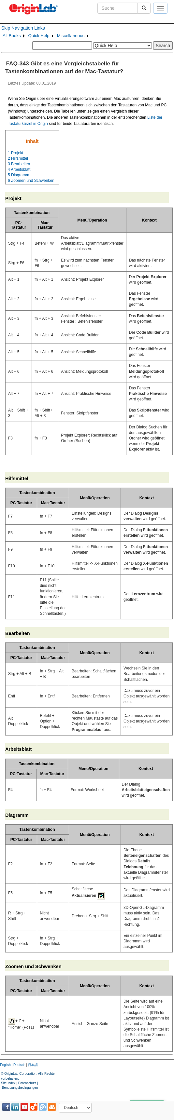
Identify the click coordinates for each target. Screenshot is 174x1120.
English (5, 1065)
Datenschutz (27, 1083)
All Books (12, 35)
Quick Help (39, 35)
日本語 (33, 1065)
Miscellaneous (70, 35)
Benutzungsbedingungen (20, 1087)
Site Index (8, 1083)
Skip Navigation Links (23, 28)
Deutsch (19, 1065)
